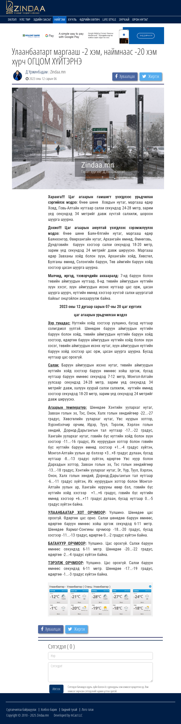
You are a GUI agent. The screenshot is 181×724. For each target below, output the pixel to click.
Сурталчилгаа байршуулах (21, 709)
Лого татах (88, 709)
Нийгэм (59, 19)
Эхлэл (12, 19)
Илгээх (56, 688)
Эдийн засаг (42, 19)
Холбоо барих (49, 709)
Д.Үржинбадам (37, 72)
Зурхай (124, 19)
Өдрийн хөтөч (90, 19)
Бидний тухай (69, 709)
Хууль (72, 19)
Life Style (109, 19)
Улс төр (24, 19)
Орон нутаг (140, 19)
